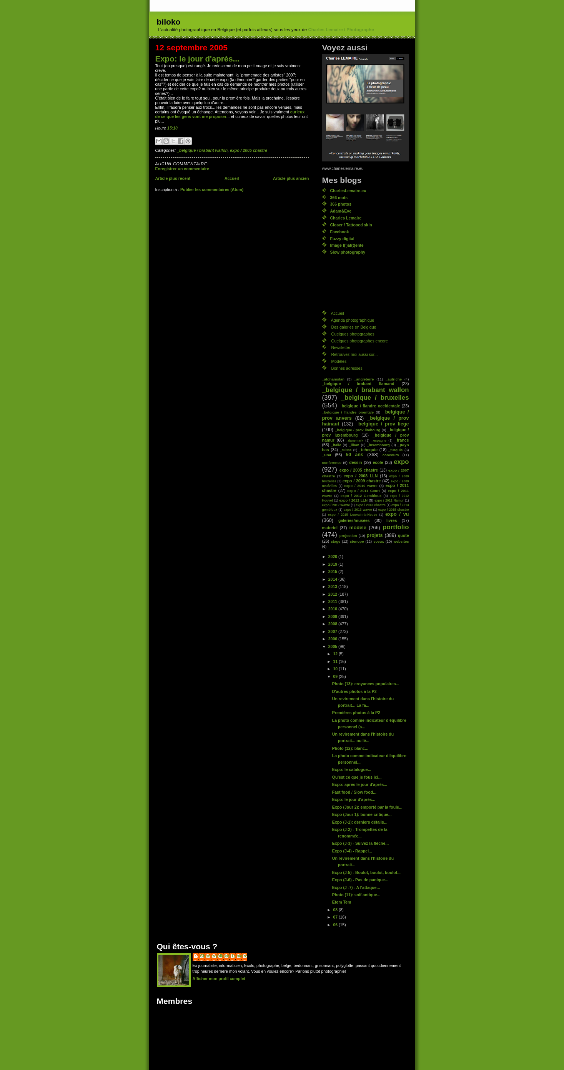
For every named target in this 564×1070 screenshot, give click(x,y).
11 (336, 661)
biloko (169, 21)
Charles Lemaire (346, 218)
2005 (333, 646)
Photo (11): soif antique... (356, 894)
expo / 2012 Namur (389, 500)
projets (375, 535)
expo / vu (397, 514)
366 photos (341, 204)
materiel (330, 527)
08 (336, 909)
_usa (326, 454)
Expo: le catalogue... (351, 769)
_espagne (378, 440)
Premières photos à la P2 (356, 712)
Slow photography (348, 252)
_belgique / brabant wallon (202, 150)
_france (401, 440)
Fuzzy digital (342, 238)
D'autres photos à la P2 (354, 691)
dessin (355, 462)
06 (336, 924)
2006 (333, 638)
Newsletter (340, 347)
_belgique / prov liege (382, 424)
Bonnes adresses (346, 368)
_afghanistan (333, 379)
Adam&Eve (341, 211)
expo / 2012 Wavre (336, 505)
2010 (333, 608)
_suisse (346, 450)
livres (391, 520)
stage (336, 541)
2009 (333, 616)
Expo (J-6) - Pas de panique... (360, 879)
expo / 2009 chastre (362, 481)
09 (336, 676)
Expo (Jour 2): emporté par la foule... (367, 807)
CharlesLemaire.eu (348, 190)
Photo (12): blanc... (350, 748)
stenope (357, 541)
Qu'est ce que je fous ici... (357, 777)
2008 (333, 623)
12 (336, 653)
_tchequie (368, 449)
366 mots (339, 197)
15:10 (172, 128)
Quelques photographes (352, 334)
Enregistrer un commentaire (182, 168)
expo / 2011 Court (363, 490)
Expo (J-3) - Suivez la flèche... (360, 843)
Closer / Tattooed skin (351, 225)
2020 (333, 556)
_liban (354, 445)
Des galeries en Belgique (353, 327)
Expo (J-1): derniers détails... (360, 822)
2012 (333, 594)
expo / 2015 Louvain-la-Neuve (352, 515)
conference (332, 462)
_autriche (394, 379)
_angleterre (364, 379)
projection (348, 535)
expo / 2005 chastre (248, 150)
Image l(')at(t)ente (347, 245)
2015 (333, 571)
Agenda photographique (352, 320)
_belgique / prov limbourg (357, 430)
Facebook (339, 231)
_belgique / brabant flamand (358, 383)
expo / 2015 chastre (393, 510)
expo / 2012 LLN (353, 500)
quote (403, 535)
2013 (333, 586)
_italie (336, 445)
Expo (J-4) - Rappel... (352, 851)
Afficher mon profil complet (219, 978)
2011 (333, 601)
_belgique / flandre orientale (348, 412)
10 (336, 668)
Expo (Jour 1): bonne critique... (362, 814)
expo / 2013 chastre (371, 505)
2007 (333, 631)
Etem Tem (341, 902)
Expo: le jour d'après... (197, 58)
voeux (378, 541)
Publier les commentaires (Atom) (211, 189)
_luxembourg (378, 445)
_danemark (354, 440)
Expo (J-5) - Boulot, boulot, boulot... (366, 872)
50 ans (354, 454)
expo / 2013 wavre (358, 510)
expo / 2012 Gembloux (361, 495)
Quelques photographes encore (359, 341)
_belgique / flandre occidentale (369, 406)
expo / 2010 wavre (361, 485)
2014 (333, 579)
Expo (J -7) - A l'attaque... (356, 887)
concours (391, 455)
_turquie (395, 450)
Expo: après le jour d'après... (359, 784)
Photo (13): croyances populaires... (365, 683)
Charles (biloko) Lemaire (224, 956)
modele (357, 527)
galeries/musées (354, 520)
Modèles (338, 361)
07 (336, 917)
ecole (378, 462)
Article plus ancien (291, 178)
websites (401, 541)
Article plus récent (173, 178)
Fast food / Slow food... (354, 792)
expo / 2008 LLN (361, 476)
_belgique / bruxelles (375, 397)
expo (401, 461)
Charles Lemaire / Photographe (341, 29)
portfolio (396, 527)
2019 (333, 564)
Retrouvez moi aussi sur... (354, 354)
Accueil (232, 178)
